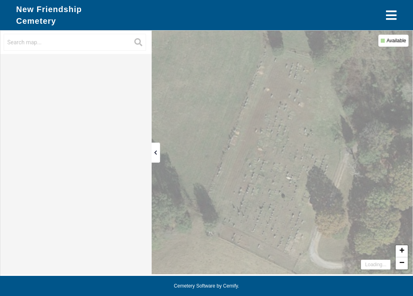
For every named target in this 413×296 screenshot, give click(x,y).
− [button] (402, 263)
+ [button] (402, 251)
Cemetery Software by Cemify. (206, 286)
